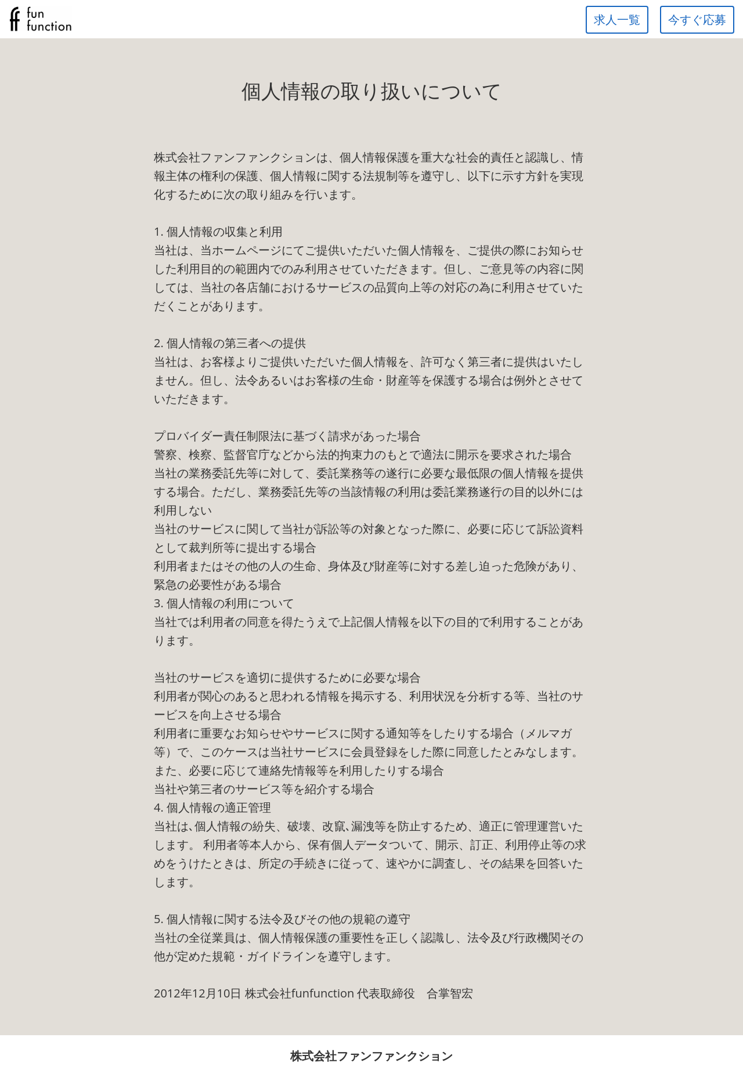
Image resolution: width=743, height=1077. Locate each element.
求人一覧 (617, 19)
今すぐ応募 (697, 19)
